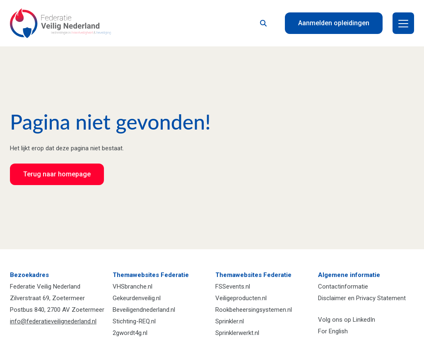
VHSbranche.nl (132, 286)
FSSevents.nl (232, 286)
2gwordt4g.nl (130, 333)
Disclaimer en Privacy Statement (362, 298)
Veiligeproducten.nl (241, 298)
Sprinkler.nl (229, 321)
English (338, 331)
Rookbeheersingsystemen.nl (253, 309)
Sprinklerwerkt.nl (237, 333)
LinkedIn (364, 319)
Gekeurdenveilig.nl (137, 298)
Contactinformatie (343, 286)
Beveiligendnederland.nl (144, 309)
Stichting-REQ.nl (134, 321)
